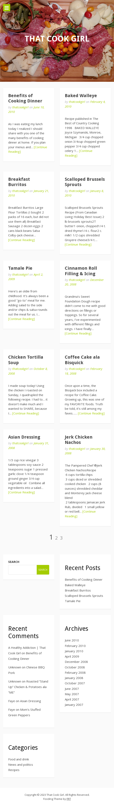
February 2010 (75, 646)
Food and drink (18, 759)
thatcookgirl (20, 107)
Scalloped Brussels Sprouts (84, 596)
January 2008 (74, 678)
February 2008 (75, 672)
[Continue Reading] (21, 240)
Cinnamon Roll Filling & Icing (81, 271)
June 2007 (72, 689)
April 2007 (72, 699)
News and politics (20, 764)
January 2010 (74, 651)
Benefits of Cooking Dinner (25, 98)
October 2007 (75, 683)
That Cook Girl (57, 39)
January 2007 (74, 705)
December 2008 (76, 662)
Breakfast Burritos (19, 182)
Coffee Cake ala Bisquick (82, 360)
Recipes (13, 770)
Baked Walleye (81, 95)
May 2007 (72, 694)
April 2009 (72, 656)
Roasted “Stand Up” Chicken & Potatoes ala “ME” (28, 686)
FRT (69, 799)
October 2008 (75, 667)
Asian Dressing (24, 437)
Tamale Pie (20, 268)
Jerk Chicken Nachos (78, 439)
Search (13, 562)
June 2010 (72, 640)
